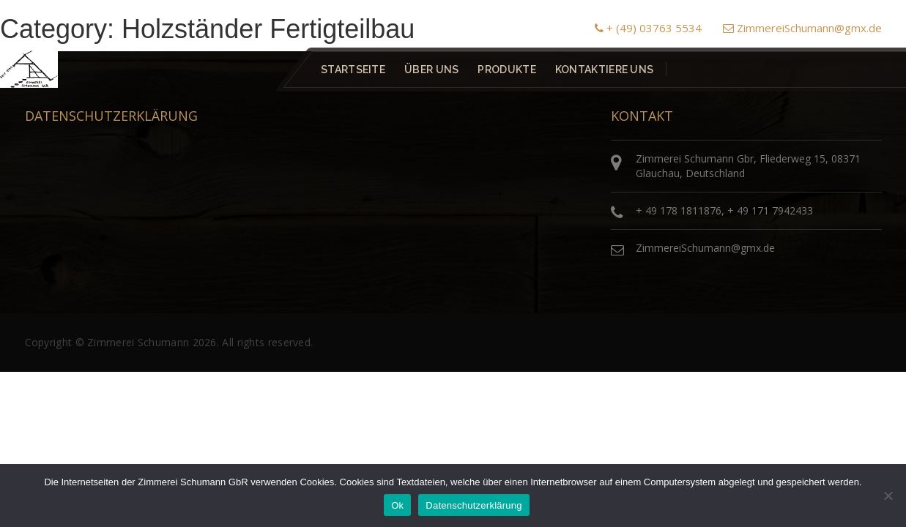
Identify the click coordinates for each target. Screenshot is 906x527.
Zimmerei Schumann (138, 342)
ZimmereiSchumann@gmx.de (802, 27)
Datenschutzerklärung (473, 505)
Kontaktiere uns (603, 69)
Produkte (506, 69)
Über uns (431, 69)
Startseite (353, 69)
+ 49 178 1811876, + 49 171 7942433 (724, 210)
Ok (397, 505)
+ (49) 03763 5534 (648, 27)
